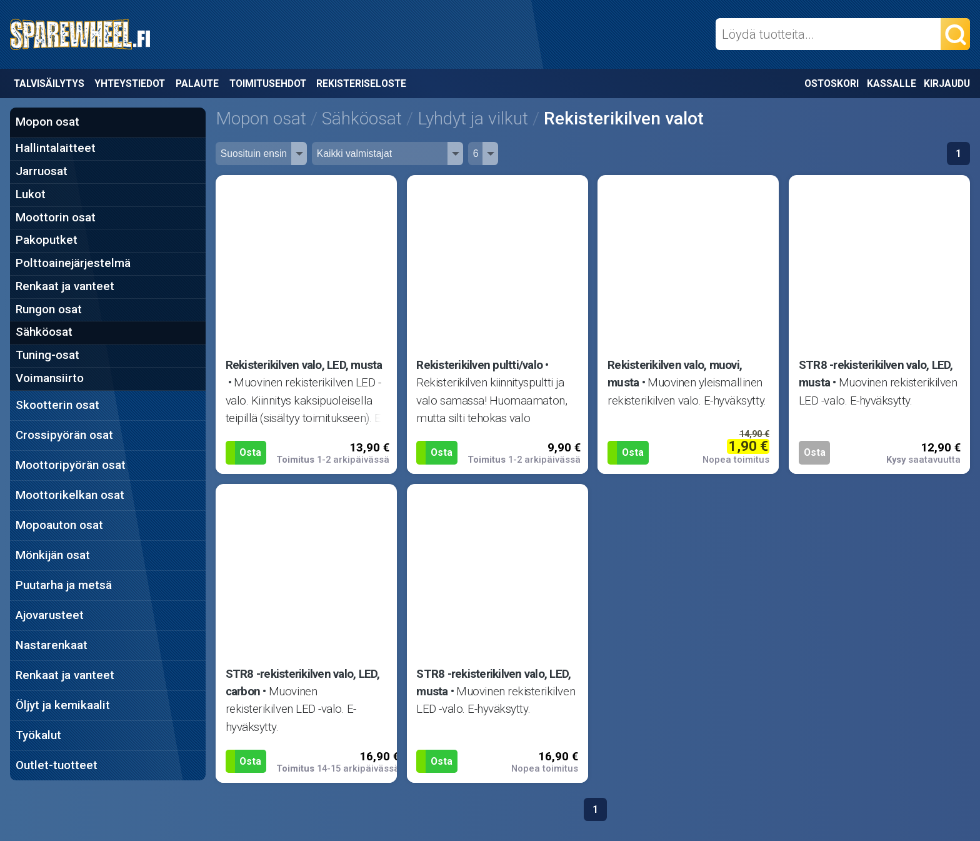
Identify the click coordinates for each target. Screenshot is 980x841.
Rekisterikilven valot (624, 118)
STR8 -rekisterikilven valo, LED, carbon (303, 682)
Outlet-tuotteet (57, 765)
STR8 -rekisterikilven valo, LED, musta (876, 374)
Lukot (31, 194)
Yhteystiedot (129, 83)
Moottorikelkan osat (70, 495)
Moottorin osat (56, 217)
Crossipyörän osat (64, 435)
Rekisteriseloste (361, 83)
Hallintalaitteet (56, 148)
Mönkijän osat (53, 555)
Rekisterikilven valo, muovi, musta (675, 374)
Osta (250, 452)
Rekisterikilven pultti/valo (479, 365)
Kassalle (891, 83)
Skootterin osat (57, 405)
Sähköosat (44, 332)
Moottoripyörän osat (71, 465)
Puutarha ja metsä (64, 585)
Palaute (197, 83)
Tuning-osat (47, 355)
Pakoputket (47, 240)
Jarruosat (42, 171)
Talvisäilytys (49, 83)
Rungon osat (49, 309)
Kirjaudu (947, 83)
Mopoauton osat (59, 525)
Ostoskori (831, 83)
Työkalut (38, 735)
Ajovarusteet (50, 615)
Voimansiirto (50, 378)
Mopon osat (47, 122)
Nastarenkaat (52, 645)
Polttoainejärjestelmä (73, 263)
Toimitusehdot (267, 83)
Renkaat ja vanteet (65, 286)
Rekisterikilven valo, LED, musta (304, 365)
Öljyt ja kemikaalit (63, 705)
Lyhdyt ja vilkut (473, 118)
